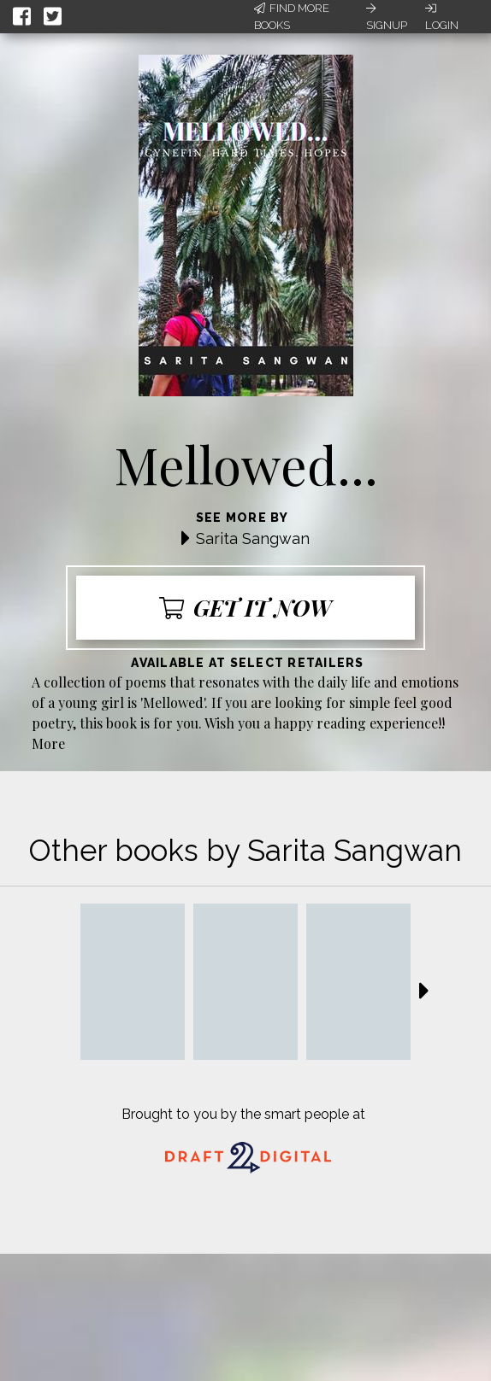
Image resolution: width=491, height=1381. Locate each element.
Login (441, 17)
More (48, 743)
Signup (386, 17)
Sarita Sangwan (253, 538)
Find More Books (291, 17)
